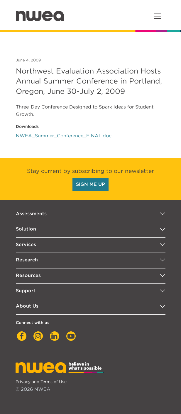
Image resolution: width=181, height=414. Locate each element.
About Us (27, 306)
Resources (28, 275)
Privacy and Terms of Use (41, 381)
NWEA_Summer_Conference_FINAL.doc (63, 135)
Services (26, 244)
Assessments (31, 213)
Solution (26, 229)
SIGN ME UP (90, 184)
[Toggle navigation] (157, 16)
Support (25, 290)
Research (27, 260)
